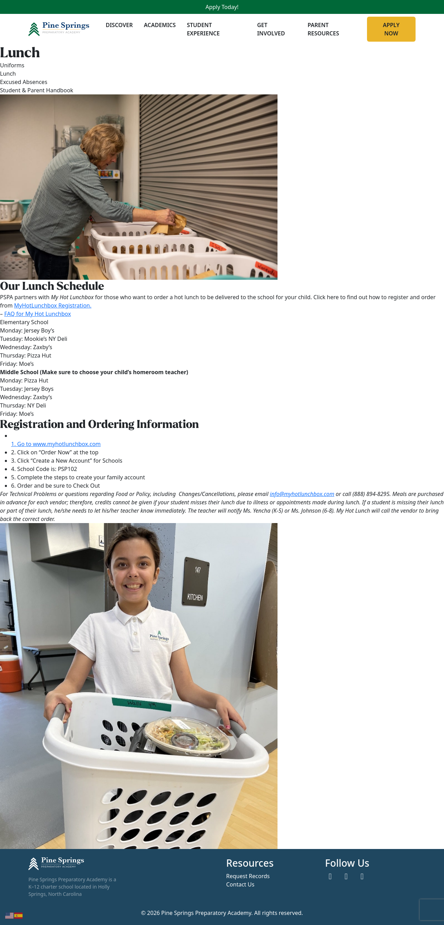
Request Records (248, 876)
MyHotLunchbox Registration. (53, 305)
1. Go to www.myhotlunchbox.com (56, 444)
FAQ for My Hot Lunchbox (37, 314)
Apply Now (391, 29)
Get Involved (271, 29)
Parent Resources (323, 29)
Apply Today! (221, 7)
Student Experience (203, 29)
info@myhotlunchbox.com (302, 494)
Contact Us (240, 884)
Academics (160, 25)
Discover (119, 25)
